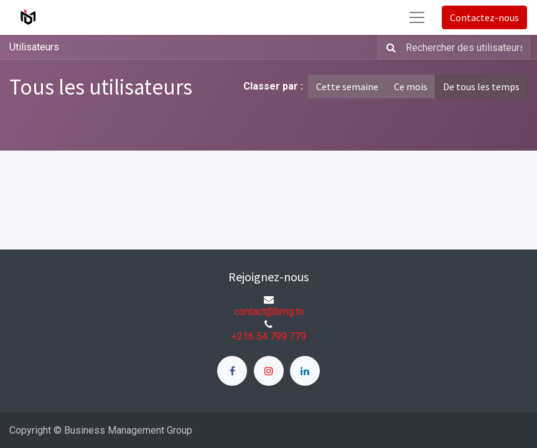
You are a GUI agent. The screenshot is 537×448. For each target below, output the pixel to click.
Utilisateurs (34, 47)
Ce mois (410, 86)
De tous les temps (481, 86)
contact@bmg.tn (269, 311)
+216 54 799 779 (268, 336)
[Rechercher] (388, 47)
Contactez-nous (484, 17)
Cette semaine (347, 86)
